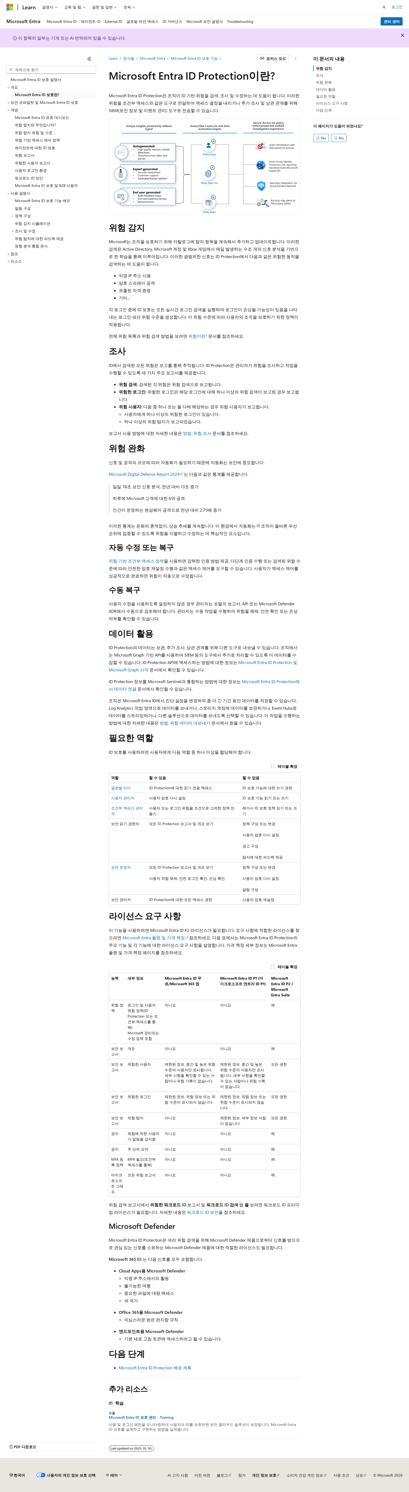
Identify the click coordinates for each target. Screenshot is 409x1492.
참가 (242, 1475)
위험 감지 (324, 68)
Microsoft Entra (152, 58)
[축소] (89, 58)
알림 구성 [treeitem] (23, 208)
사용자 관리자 (122, 797)
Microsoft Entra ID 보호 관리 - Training (141, 1417)
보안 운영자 (121, 867)
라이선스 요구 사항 (332, 103)
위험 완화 (324, 82)
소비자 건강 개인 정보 (304, 1475)
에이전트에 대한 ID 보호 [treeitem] (35, 147)
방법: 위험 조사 (197, 433)
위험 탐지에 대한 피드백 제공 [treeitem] (39, 238)
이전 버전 (202, 1475)
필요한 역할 (326, 96)
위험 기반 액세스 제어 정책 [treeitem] (37, 140)
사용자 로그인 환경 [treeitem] (31, 170)
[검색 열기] (384, 7)
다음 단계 (324, 110)
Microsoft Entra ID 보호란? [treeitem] (37, 94)
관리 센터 (392, 21)
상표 (359, 1475)
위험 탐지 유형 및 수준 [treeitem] (34, 132)
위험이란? (197, 336)
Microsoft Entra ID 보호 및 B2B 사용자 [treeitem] (46, 185)
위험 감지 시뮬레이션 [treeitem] (32, 223)
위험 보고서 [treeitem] (24, 155)
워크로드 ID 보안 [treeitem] (29, 178)
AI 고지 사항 (178, 1475)
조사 (319, 75)
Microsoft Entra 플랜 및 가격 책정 (154, 937)
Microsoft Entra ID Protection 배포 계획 (155, 1367)
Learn (113, 58)
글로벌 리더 (121, 787)
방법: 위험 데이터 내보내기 (185, 723)
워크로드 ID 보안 (203, 1212)
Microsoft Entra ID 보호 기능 (194, 58)
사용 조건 (341, 1475)
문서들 (128, 58)
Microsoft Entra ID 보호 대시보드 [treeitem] (42, 117)
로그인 (397, 6)
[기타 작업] (295, 58)
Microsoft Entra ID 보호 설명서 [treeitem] (36, 79)
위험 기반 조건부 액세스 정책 (136, 561)
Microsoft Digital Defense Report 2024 (144, 474)
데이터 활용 (326, 89)
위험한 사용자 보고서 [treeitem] (32, 162)
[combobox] (51, 70)
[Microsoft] (9, 7)
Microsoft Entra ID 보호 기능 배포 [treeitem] (42, 200)
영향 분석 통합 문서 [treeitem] (31, 245)
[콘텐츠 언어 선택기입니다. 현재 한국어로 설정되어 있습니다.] (17, 1475)
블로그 (222, 1475)
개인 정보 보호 (264, 1475)
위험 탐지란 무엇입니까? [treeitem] (35, 124)
